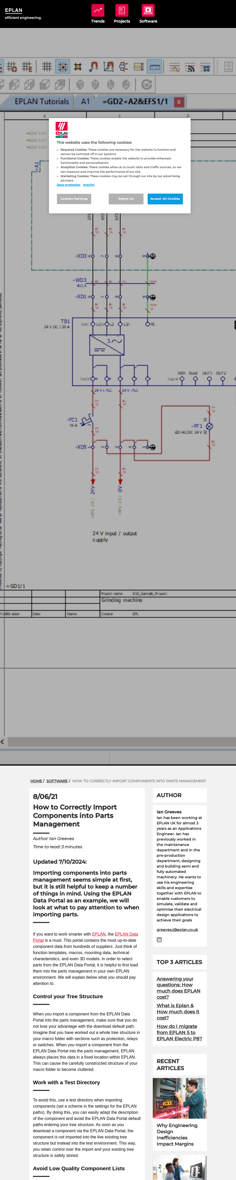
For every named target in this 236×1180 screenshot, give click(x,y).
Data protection (68, 185)
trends (98, 14)
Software (57, 781)
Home (36, 781)
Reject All (126, 199)
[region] (120, 165)
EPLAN (98, 934)
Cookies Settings (74, 199)
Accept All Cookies (165, 199)
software (148, 14)
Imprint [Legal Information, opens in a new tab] (89, 185)
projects (122, 14)
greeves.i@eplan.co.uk (177, 929)
